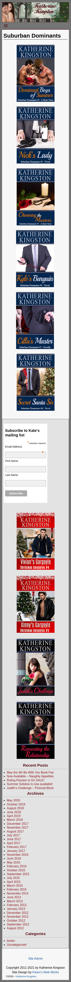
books (11, 940)
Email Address (24, 446)
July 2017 (13, 835)
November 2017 (17, 827)
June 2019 (14, 812)
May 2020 (13, 800)
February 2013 (17, 905)
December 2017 (17, 823)
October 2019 (16, 804)
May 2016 (13, 862)
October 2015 (16, 870)
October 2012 (16, 920)
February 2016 (17, 866)
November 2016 (17, 854)
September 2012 (18, 924)
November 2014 (17, 893)
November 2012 (17, 916)
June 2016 (14, 858)
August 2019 (15, 808)
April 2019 (13, 816)
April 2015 (13, 881)
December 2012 (17, 912)
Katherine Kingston (26, 976)
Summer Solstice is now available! (30, 784)
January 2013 (16, 908)
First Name (11, 460)
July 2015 (13, 877)
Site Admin (35, 958)
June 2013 (14, 897)
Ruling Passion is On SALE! (25, 780)
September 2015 (18, 874)
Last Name (11, 474)
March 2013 (15, 901)
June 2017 (14, 839)
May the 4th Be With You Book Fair (30, 772)
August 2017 (15, 831)
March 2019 (15, 819)
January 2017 (16, 850)
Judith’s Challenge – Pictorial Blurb (30, 788)
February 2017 (17, 846)
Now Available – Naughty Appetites (30, 776)
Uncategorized (16, 944)
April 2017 (13, 843)
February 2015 (17, 889)
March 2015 (15, 885)
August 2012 (15, 928)
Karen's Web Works (45, 972)
